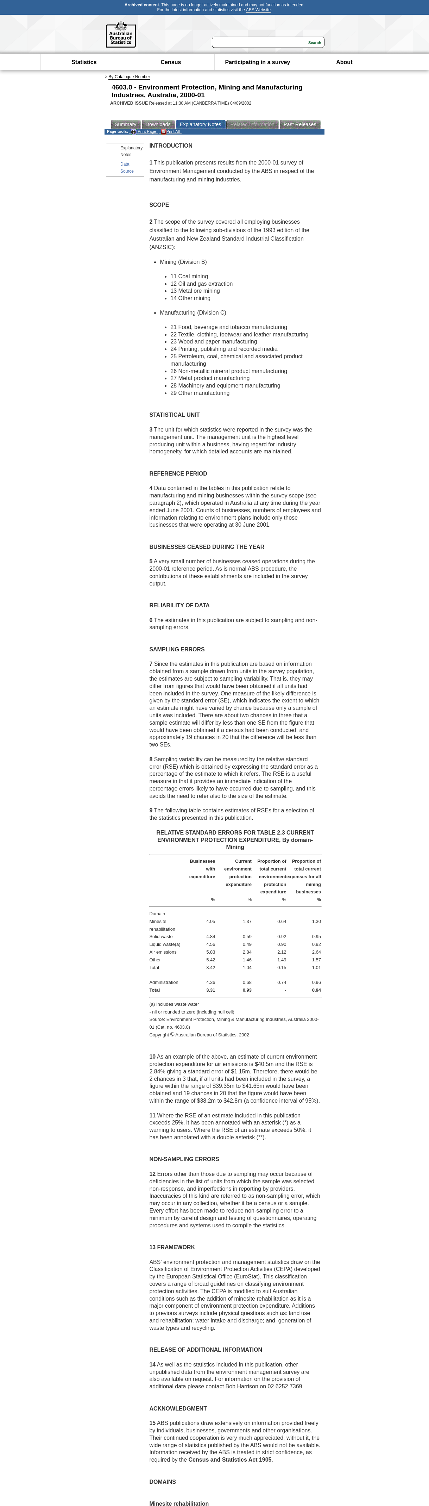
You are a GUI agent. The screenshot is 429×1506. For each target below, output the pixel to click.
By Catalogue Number (129, 76)
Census (171, 62)
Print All (170, 131)
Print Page (143, 131)
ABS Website (258, 9)
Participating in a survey (257, 62)
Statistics (83, 62)
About (344, 62)
